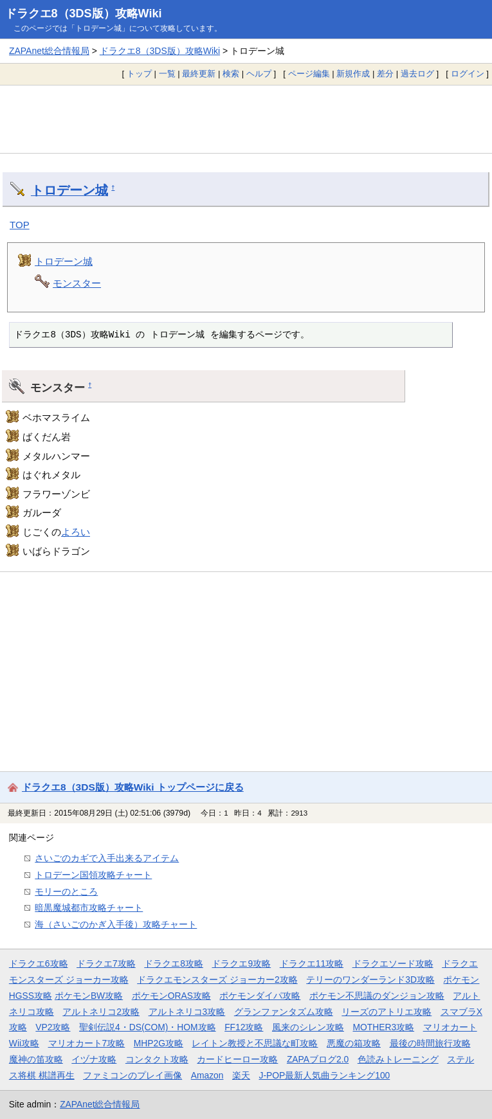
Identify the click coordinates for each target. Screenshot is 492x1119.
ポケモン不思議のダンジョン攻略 (376, 995)
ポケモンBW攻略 (89, 995)
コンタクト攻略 (156, 1059)
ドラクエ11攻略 (311, 963)
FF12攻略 (243, 1027)
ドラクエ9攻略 (241, 963)
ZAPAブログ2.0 (318, 1059)
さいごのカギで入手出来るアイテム (107, 858)
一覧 (167, 73)
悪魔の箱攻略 (354, 1043)
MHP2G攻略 (158, 1043)
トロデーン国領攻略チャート (93, 875)
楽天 (241, 1075)
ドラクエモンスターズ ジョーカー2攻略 (217, 979)
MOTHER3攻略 (383, 1027)
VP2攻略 (52, 1027)
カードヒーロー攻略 (237, 1059)
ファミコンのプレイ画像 (132, 1075)
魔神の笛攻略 (36, 1059)
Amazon (207, 1075)
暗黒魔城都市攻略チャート (89, 907)
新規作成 (353, 73)
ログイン (467, 73)
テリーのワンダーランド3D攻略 (370, 979)
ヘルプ (258, 73)
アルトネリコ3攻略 (187, 1012)
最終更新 (198, 73)
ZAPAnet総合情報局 (49, 51)
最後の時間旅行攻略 (430, 1043)
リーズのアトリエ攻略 (387, 1012)
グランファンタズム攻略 (283, 1012)
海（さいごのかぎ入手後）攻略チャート (116, 924)
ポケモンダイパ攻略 (259, 995)
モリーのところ (66, 891)
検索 (231, 73)
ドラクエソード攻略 (392, 963)
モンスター (77, 283)
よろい (75, 531)
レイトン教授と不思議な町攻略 (255, 1043)
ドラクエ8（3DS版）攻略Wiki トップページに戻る (133, 787)
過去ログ (417, 73)
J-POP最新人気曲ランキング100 (324, 1075)
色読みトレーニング (398, 1059)
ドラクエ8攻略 (173, 963)
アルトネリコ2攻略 (101, 1012)
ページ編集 (309, 73)
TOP (20, 224)
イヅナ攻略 (93, 1059)
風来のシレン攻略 (308, 1027)
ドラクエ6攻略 (38, 963)
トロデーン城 (69, 190)
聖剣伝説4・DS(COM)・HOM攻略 (147, 1027)
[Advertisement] (246, 119)
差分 (385, 73)
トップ (139, 73)
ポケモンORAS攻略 (171, 995)
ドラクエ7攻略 (106, 963)
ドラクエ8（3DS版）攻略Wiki (83, 13)
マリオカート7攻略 (86, 1043)
